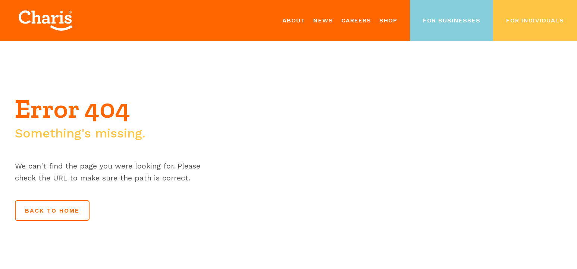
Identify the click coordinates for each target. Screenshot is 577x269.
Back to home (52, 210)
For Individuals (535, 20)
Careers (356, 20)
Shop (388, 20)
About (293, 20)
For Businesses (451, 20)
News (323, 20)
